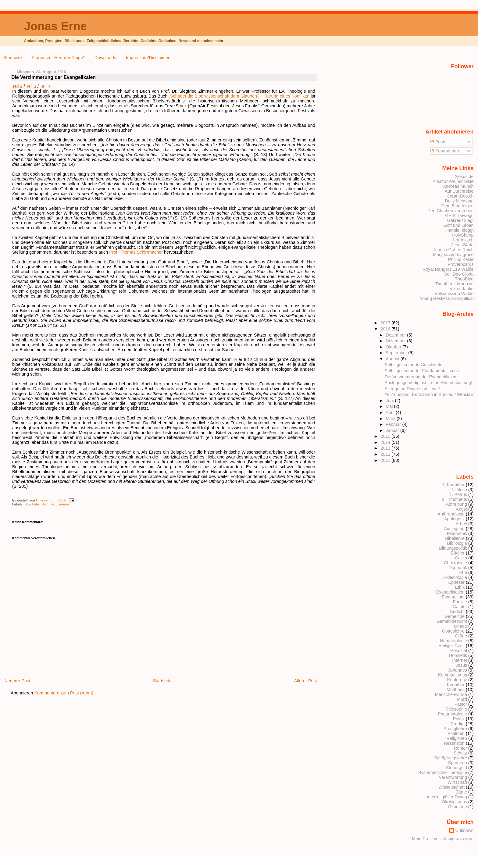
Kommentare (445, 150)
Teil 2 (17, 86)
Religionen (456, 738)
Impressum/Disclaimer (147, 57)
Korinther (456, 684)
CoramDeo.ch (460, 196)
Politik (459, 718)
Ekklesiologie (454, 577)
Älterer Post (305, 680)
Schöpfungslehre (450, 757)
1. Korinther (453, 484)
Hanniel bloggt (460, 230)
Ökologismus (454, 801)
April (391, 412)
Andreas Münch (458, 186)
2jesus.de (464, 176)
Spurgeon (457, 762)
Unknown (44, 500)
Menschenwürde (451, 694)
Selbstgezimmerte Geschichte (414, 364)
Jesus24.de (462, 244)
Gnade (460, 626)
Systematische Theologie (442, 772)
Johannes (457, 670)
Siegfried (48, 504)
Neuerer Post (17, 680)
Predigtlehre (455, 728)
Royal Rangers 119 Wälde (448, 269)
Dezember (396, 335)
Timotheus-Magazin (454, 283)
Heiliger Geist (451, 645)
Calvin (461, 557)
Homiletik (458, 655)
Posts (438, 141)
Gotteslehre (453, 631)
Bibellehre (455, 538)
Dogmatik (457, 567)
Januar (393, 430)
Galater (460, 606)
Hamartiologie (453, 640)
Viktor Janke (462, 288)
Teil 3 (31, 86)
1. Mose (459, 489)
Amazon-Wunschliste (453, 181)
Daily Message (459, 200)
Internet (459, 660)
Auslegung (454, 528)
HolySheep (462, 235)
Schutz (460, 753)
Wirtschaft (457, 782)
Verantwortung (453, 777)
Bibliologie (457, 543)
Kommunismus (452, 674)
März (391, 418)
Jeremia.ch (462, 239)
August (393, 358)
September (397, 352)
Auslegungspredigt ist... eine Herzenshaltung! (428, 382)
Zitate (461, 792)
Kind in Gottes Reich (454, 249)
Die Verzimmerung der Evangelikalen (420, 376)
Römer (460, 748)
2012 (385, 454)
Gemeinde (454, 616)
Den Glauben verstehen (450, 210)
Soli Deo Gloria (459, 274)
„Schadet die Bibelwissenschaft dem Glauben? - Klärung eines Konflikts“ (239, 96)
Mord (462, 699)
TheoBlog (464, 278)
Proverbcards (460, 264)
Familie (460, 601)
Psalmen (456, 733)
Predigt (458, 723)
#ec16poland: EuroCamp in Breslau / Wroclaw (429, 394)
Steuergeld (456, 767)
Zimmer (63, 504)
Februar (394, 424)
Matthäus (456, 689)
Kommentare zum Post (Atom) (64, 692)
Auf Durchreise (459, 191)
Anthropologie (451, 514)
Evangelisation (450, 592)
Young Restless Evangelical (447, 298)
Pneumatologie (452, 714)
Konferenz (457, 679)
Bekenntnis (456, 533)
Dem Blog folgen (457, 205)
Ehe (463, 572)
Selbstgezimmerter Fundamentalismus (422, 370)
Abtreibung (456, 504)
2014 (385, 442)
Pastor (461, 704)
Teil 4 (45, 86)
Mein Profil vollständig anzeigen (442, 838)
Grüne (461, 635)
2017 (385, 322)
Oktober (394, 346)
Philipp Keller (461, 259)
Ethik (460, 587)
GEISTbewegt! (459, 215)
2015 (385, 436)
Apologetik (454, 518)
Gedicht (457, 611)
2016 (385, 328)
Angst (461, 509)
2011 (385, 460)
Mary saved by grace (453, 254)
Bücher (458, 553)
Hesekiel (458, 650)
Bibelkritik (31, 504)
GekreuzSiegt (460, 220)
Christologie (455, 562)
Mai (390, 406)
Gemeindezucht (451, 621)
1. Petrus (458, 494)
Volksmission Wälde (454, 293)
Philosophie (455, 709)
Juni (390, 400)
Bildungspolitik (453, 548)
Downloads (105, 57)
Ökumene (457, 806)
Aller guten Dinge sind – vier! (413, 388)
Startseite (12, 57)
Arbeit (461, 523)
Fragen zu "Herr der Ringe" (58, 57)
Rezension (454, 743)
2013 (385, 448)
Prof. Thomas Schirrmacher (136, 252)
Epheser (456, 582)
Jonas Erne (55, 26)
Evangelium (453, 596)
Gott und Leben (459, 225)
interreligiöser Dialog (447, 796)
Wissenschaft (452, 787)
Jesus (461, 665)
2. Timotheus (454, 499)
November (396, 340)
